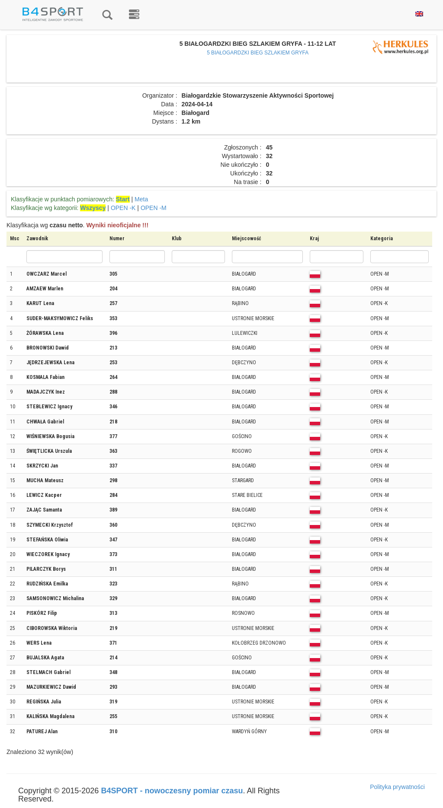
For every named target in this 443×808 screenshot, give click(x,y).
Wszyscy (93, 207)
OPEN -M (154, 207)
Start (123, 199)
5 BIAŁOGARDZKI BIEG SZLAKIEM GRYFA (257, 53)
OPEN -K (123, 207)
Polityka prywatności (397, 786)
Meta (141, 199)
